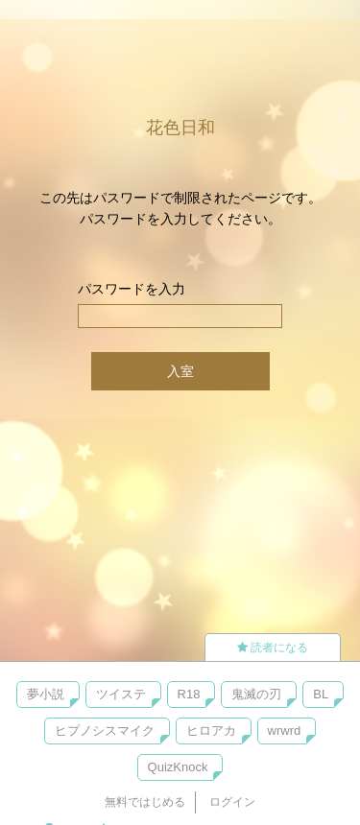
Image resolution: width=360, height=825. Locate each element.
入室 (180, 371)
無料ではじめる (145, 802)
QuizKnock (178, 767)
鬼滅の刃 (256, 694)
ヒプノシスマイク (105, 730)
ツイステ (121, 694)
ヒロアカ (211, 730)
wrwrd (284, 730)
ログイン (232, 802)
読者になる (272, 647)
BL (320, 694)
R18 (189, 694)
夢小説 (45, 694)
